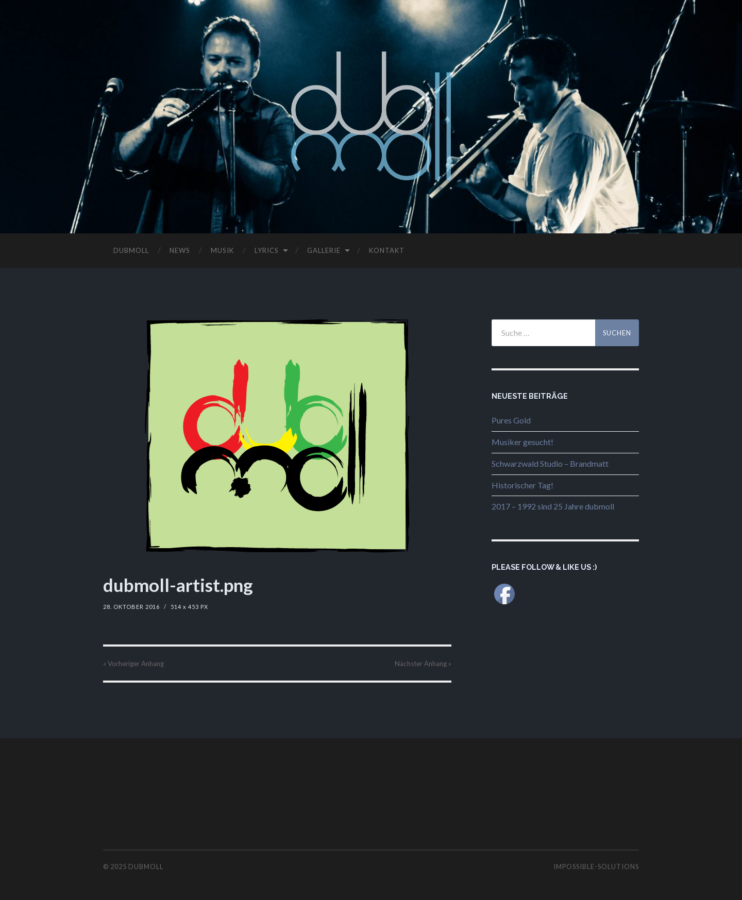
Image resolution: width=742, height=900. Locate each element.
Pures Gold (511, 420)
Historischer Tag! (522, 485)
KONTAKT (386, 250)
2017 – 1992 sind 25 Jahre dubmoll (553, 506)
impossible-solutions (596, 866)
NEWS (180, 250)
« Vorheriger (133, 663)
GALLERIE (324, 250)
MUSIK (222, 250)
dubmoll (145, 866)
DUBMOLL (131, 250)
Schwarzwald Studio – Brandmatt (550, 463)
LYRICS (267, 250)
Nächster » (423, 663)
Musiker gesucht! (522, 442)
